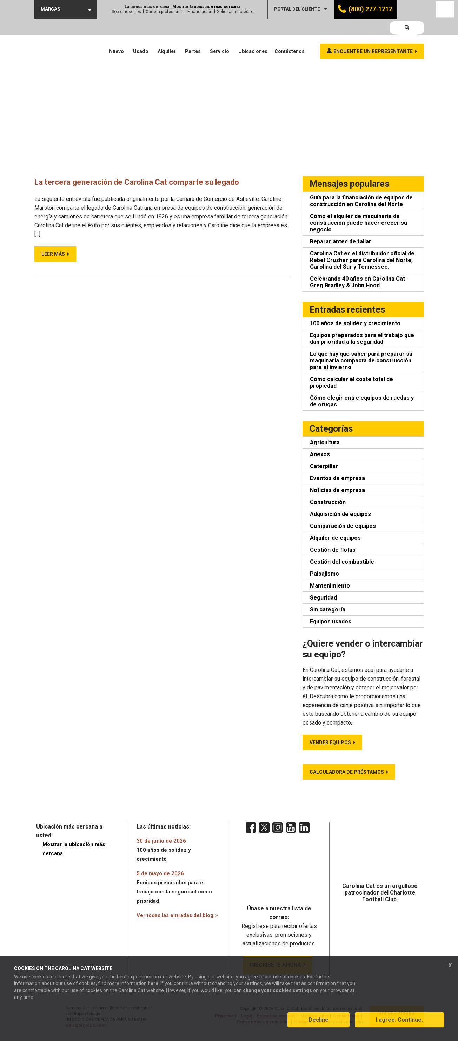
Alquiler (167, 35)
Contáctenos (289, 35)
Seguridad (323, 597)
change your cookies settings (277, 995)
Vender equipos (330, 742)
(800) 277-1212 (370, 9)
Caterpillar (324, 466)
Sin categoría (327, 609)
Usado (140, 35)
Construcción (328, 502)
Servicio (219, 35)
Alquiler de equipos (335, 538)
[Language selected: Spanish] (445, 9)
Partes (193, 35)
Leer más (53, 253)
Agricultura (325, 442)
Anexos (320, 454)
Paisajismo (324, 573)
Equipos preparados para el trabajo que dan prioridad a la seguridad (362, 338)
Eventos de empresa (337, 478)
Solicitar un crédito (235, 11)
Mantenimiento (330, 585)
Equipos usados (330, 621)
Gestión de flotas (333, 549)
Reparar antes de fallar (340, 241)
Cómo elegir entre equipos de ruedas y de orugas (362, 401)
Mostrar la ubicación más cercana (206, 6)
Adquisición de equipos (340, 514)
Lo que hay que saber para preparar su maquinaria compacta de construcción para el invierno (361, 361)
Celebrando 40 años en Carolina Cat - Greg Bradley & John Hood (359, 282)
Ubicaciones (252, 35)
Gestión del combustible (342, 561)
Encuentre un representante (373, 35)
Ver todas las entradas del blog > (177, 915)
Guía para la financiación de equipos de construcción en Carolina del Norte (361, 201)
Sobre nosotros (126, 11)
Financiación (199, 11)
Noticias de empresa (337, 490)
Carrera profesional (164, 11)
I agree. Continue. (399, 1024)
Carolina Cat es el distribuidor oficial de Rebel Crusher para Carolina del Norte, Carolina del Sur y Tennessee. (362, 260)
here (153, 988)
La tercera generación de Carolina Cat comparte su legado (149, 182)
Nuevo (116, 35)
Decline (318, 1024)
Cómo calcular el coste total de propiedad (351, 382)
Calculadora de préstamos (347, 772)
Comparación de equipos (343, 526)
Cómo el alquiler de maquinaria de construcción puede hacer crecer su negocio (358, 223)
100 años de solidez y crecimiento (355, 323)
